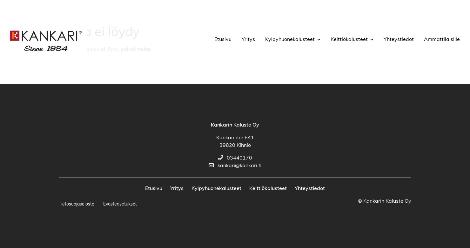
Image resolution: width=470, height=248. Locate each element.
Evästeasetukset (120, 204)
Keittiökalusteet (349, 39)
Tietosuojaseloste (76, 204)
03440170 (235, 158)
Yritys (248, 39)
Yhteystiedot (399, 39)
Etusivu (223, 39)
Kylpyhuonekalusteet (290, 39)
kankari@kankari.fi (235, 165)
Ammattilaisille (442, 39)
